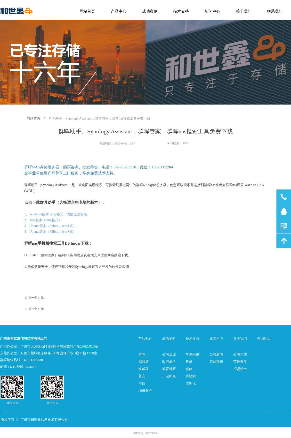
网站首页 (33, 118)
